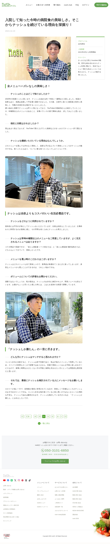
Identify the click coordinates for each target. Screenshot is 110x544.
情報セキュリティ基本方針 (11, 505)
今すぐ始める (101, 5)
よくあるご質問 (59, 499)
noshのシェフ (41, 503)
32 (52, 416)
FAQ (77, 5)
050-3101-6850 (57, 450)
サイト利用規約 (7, 513)
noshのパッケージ (42, 507)
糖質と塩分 (40, 495)
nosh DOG (76, 518)
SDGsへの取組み (78, 507)
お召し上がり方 (41, 499)
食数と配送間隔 (59, 495)
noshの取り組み (77, 491)
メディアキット (7, 493)
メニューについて (43, 482)
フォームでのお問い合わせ (55, 461)
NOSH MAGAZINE (78, 510)
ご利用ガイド (59, 503)
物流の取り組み (77, 499)
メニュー (29, 5)
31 (48, 416)
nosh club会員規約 (60, 514)
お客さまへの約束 (43, 5)
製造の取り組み (77, 495)
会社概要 (75, 487)
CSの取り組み (77, 503)
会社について (77, 482)
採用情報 (5, 497)
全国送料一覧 (59, 507)
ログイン (85, 5)
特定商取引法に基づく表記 (11, 517)
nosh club (68, 5)
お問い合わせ (7, 485)
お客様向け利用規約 (9, 509)
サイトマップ (7, 521)
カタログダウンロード (61, 510)
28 (35, 416)
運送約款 (75, 514)
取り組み (56, 5)
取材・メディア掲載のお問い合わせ (13, 489)
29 (39, 416)
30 (44, 416)
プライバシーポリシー (9, 501)
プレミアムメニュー (43, 491)
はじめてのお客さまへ (61, 487)
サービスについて (61, 482)
